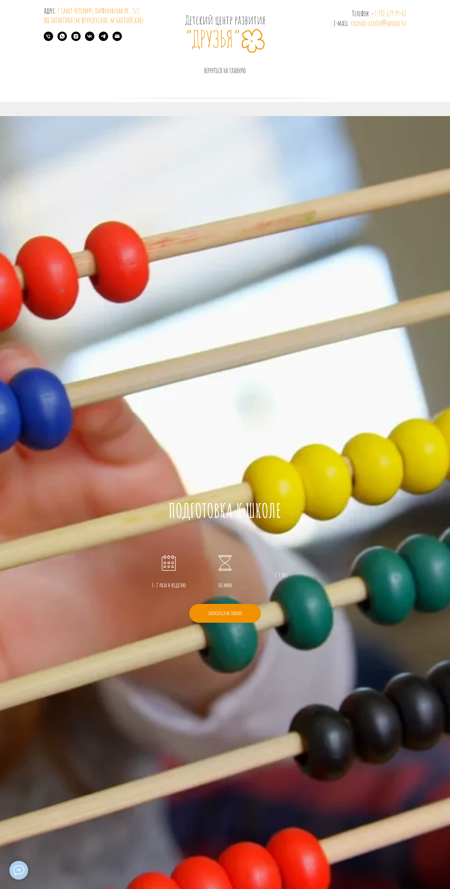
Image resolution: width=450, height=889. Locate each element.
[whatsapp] (62, 39)
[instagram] (76, 39)
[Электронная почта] (117, 39)
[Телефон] (48, 39)
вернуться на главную (225, 70)
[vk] (89, 39)
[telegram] (103, 39)
